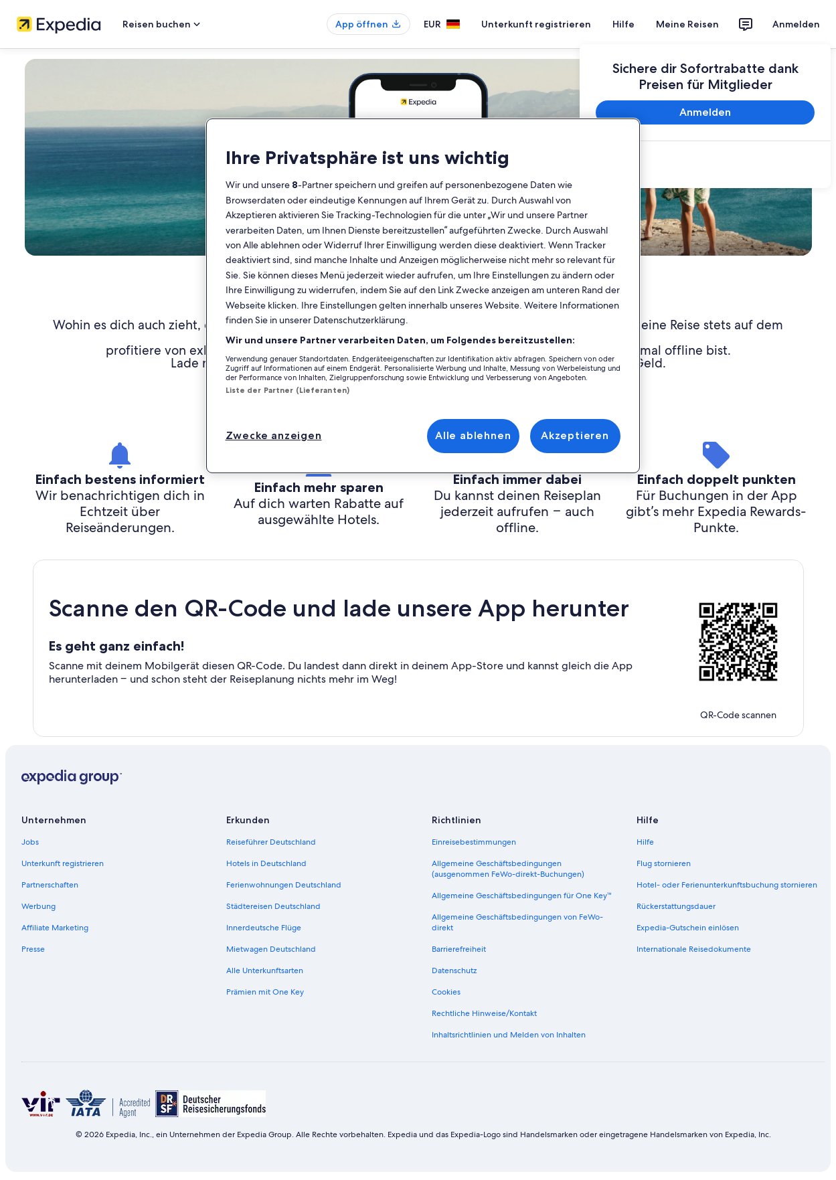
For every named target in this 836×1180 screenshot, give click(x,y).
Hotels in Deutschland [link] (266, 863)
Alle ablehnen (473, 435)
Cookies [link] (446, 992)
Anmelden (796, 24)
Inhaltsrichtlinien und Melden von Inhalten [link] (509, 1034)
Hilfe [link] (645, 842)
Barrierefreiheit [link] (459, 949)
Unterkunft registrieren (536, 24)
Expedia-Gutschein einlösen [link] (688, 927)
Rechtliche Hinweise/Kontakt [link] (484, 1013)
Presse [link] (33, 949)
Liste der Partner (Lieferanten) (288, 390)
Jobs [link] (30, 842)
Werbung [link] (38, 906)
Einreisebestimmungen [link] (474, 842)
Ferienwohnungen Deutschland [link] (283, 884)
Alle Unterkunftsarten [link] (264, 970)
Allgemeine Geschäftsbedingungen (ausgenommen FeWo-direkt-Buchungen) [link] (508, 868)
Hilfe (623, 24)
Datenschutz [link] (454, 970)
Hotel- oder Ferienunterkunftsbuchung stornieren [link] (727, 884)
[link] (705, 166)
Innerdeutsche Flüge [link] (263, 927)
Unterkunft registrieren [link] (62, 863)
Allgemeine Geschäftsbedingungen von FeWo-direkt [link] (517, 922)
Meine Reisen (687, 24)
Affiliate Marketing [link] (54, 927)
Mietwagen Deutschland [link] (271, 949)
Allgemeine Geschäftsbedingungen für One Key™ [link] (522, 895)
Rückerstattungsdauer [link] (676, 906)
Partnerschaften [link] (49, 884)
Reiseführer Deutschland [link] (271, 842)
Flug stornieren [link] (664, 863)
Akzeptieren (575, 435)
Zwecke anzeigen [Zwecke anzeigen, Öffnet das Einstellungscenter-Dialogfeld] (274, 435)
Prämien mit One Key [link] (265, 992)
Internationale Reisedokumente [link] (694, 949)
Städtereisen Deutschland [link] (273, 906)
